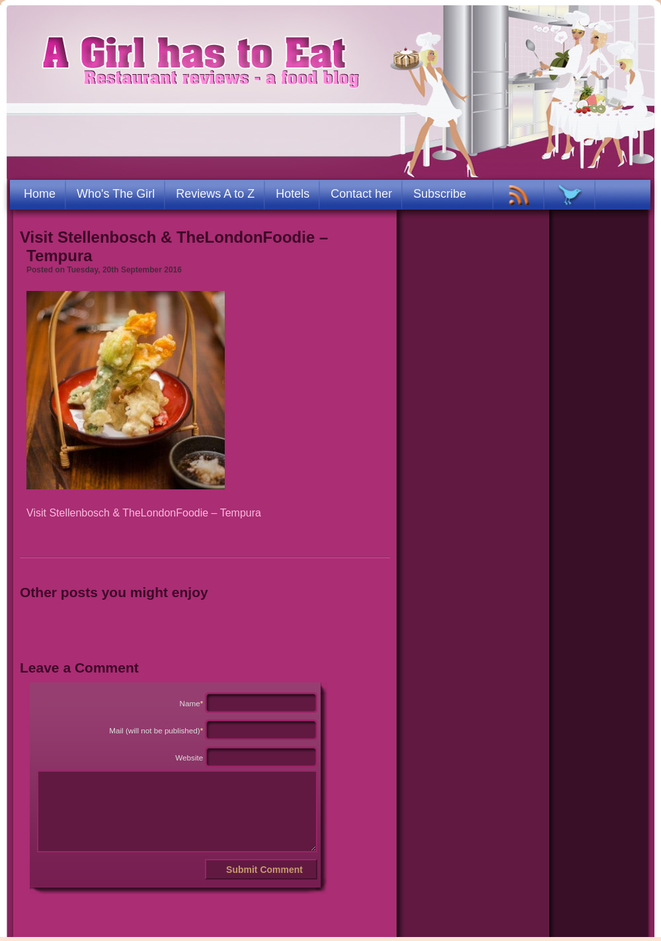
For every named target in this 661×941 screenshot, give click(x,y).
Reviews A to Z (215, 193)
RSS (519, 195)
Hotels (292, 193)
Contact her (361, 193)
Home (40, 193)
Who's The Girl (116, 193)
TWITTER (570, 195)
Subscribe (439, 193)
